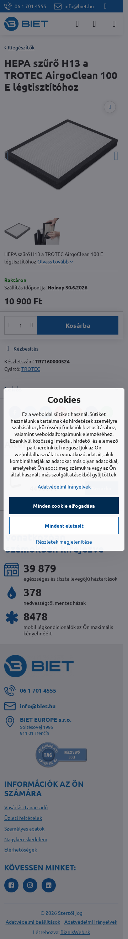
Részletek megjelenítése (64, 541)
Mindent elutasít (64, 525)
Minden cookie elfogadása (64, 505)
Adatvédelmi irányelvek (64, 486)
